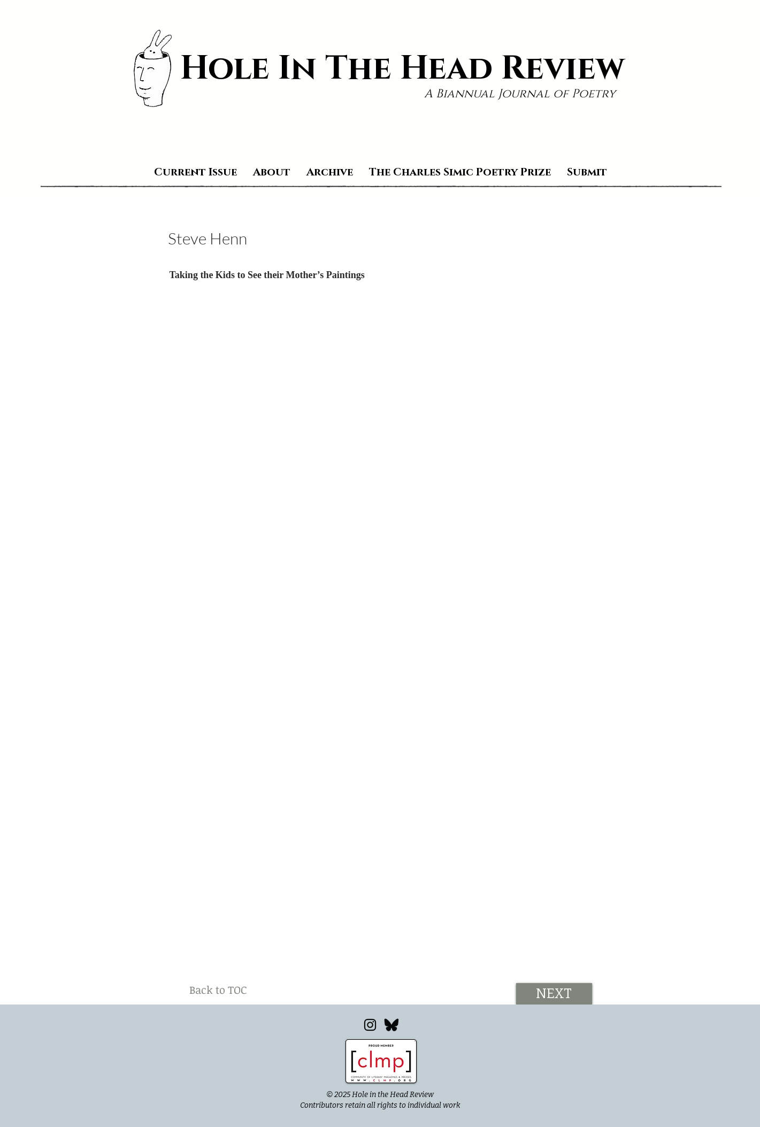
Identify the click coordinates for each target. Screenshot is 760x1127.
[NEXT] (554, 994)
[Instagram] (370, 1025)
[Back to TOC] (218, 990)
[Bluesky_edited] (391, 1025)
